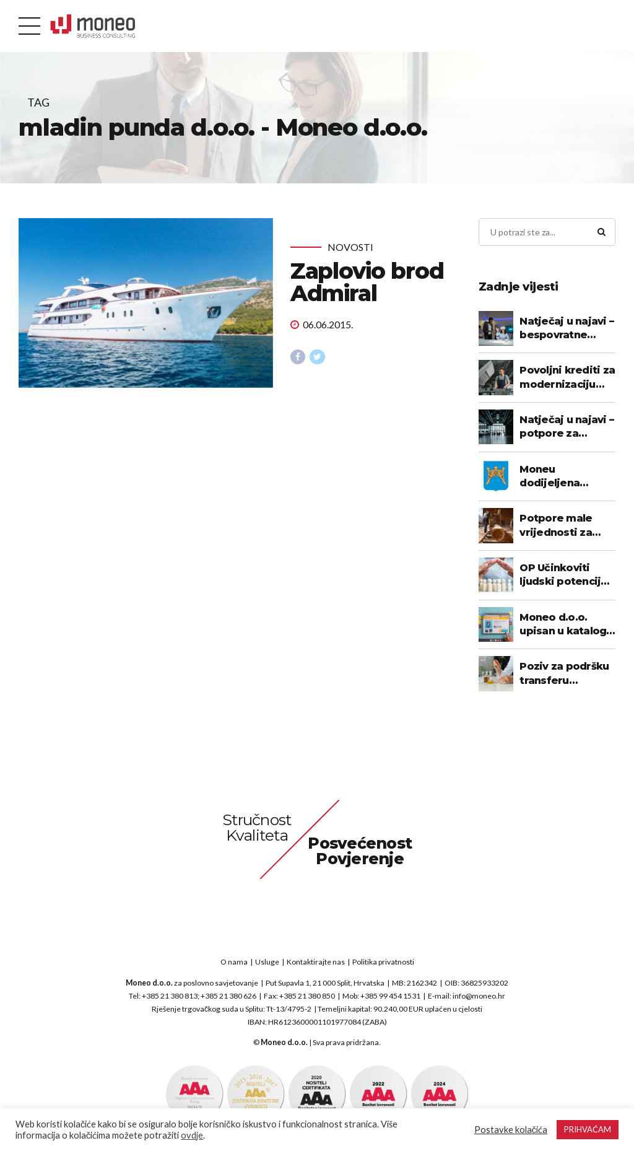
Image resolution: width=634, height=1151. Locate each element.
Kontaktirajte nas (316, 961)
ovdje (192, 1135)
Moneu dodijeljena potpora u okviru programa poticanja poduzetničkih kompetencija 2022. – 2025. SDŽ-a (566, 477)
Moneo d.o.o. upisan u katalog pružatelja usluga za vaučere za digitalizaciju (564, 625)
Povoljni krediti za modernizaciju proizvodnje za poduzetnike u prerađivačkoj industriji (567, 378)
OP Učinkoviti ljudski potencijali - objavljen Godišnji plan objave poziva (566, 575)
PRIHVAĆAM (587, 1129)
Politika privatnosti (383, 961)
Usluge (267, 961)
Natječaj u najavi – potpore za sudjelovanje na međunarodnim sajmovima (566, 427)
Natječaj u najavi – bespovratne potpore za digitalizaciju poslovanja (566, 329)
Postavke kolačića (510, 1129)
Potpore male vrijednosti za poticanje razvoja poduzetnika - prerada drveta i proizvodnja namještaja (564, 526)
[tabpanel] (146, 303)
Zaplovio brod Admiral (367, 282)
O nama (234, 961)
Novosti (350, 247)
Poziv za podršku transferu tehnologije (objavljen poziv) (564, 674)
